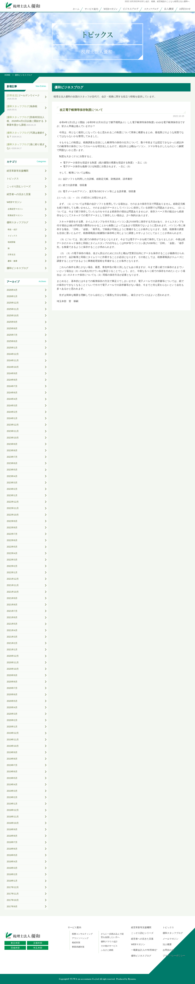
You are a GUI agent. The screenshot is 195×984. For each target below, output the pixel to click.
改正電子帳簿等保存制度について (81, 109)
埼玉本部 (37, 947)
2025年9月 (12, 322)
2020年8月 (12, 681)
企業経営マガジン (15, 209)
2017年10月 (13, 900)
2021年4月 (12, 630)
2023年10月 (13, 437)
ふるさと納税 (107, 950)
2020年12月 (13, 656)
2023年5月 (12, 469)
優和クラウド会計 (109, 941)
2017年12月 (13, 887)
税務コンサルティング (82, 934)
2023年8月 (12, 450)
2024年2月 (12, 412)
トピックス (13, 178)
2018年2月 (12, 874)
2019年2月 (12, 797)
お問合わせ (168, 950)
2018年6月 (12, 848)
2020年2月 (12, 720)
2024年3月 (12, 405)
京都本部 (37, 943)
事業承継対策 (78, 947)
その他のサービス (109, 946)
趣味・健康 (12, 261)
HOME (7, 75)
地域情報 (11, 242)
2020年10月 (13, 669)
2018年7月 (12, 842)
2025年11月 (13, 309)
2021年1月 (12, 649)
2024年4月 (12, 399)
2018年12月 (13, 810)
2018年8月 (12, 835)
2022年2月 (12, 566)
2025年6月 (12, 341)
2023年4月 (12, 476)
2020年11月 (13, 662)
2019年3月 (12, 791)
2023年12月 (13, 424)
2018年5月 (12, 855)
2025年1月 (12, 347)
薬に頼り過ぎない (25, 146)
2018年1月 (12, 880)
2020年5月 (12, 701)
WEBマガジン (14, 202)
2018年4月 (12, 861)
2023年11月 (13, 431)
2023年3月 (12, 482)
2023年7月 (12, 457)
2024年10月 (13, 367)
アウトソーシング (80, 938)
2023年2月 (12, 489)
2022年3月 (12, 559)
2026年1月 (12, 296)
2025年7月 (12, 335)
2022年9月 (12, 521)
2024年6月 (12, 392)
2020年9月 (12, 675)
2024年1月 (12, 418)
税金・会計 (12, 229)
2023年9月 (12, 444)
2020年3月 (12, 713)
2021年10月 (13, 591)
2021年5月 (12, 623)
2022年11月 (13, 508)
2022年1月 (12, 572)
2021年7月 (12, 611)
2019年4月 (12, 784)
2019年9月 (12, 752)
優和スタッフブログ (17, 222)
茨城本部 (15, 947)
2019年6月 (12, 771)
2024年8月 (12, 379)
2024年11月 (13, 360)
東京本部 (15, 943)
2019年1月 (12, 803)
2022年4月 (12, 553)
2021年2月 (12, 643)
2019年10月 (13, 746)
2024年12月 (13, 354)
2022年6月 (12, 540)
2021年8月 (12, 604)
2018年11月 (13, 816)
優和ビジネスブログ (17, 268)
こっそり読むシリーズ (19, 186)
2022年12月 (13, 501)
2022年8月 (12, 527)
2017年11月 (13, 893)
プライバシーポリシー (174, 955)
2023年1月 (12, 495)
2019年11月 (13, 739)
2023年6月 (12, 463)
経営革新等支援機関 (17, 170)
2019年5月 (12, 778)
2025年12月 (13, 302)
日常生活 (11, 254)
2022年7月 (12, 534)
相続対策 (76, 942)
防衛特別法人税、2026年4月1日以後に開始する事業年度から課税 (25, 121)
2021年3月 (12, 636)
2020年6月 (12, 694)
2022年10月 (13, 514)
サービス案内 (74, 927)
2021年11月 (13, 585)
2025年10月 (13, 315)
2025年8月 (12, 328)
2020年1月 (12, 726)
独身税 (22, 107)
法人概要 (167, 944)
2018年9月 (12, 829)
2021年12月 (13, 579)
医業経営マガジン (15, 215)
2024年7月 (12, 386)
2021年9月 (12, 598)
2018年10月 (13, 823)
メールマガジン (170, 938)
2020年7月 (12, 688)
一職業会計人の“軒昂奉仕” (144, 950)
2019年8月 (12, 758)
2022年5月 (12, 546)
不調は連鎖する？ (25, 134)
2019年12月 (13, 733)
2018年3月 (12, 868)
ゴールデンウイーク (23, 97)
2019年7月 (12, 765)
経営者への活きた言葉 (19, 194)
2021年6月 (12, 617)
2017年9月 (12, 906)
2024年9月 (12, 373)
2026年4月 (12, 290)
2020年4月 (12, 707)
